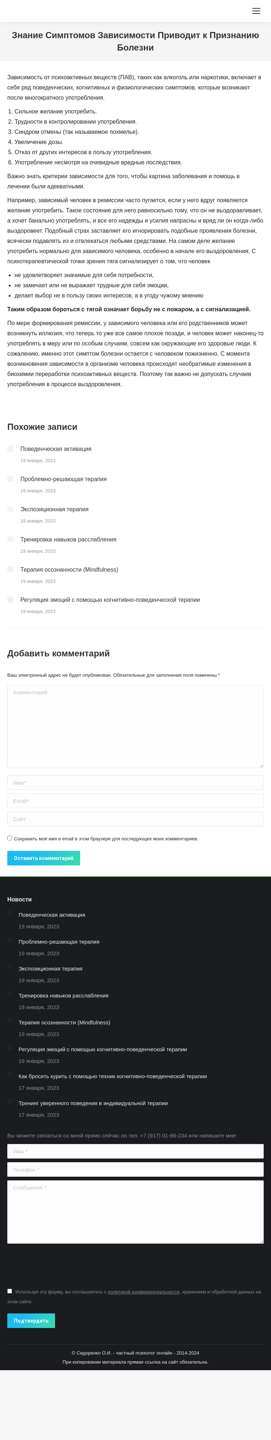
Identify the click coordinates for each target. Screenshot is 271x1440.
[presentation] (62, 1265)
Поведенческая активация (55, 449)
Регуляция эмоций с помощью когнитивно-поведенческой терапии (110, 600)
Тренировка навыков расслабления (68, 539)
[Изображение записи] (10, 449)
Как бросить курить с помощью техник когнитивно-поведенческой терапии (113, 1076)
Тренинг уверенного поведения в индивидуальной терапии (93, 1103)
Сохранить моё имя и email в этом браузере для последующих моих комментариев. (106, 838)
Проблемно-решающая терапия (63, 479)
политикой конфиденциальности (144, 1292)
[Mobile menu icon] (256, 11)
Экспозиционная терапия (54, 509)
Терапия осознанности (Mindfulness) (69, 570)
